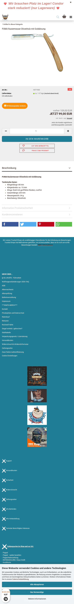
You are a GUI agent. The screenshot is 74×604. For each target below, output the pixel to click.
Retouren (5, 321)
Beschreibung (9, 168)
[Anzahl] (37, 131)
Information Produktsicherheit (17, 208)
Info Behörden (11, 509)
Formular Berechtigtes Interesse (18, 528)
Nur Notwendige (37, 592)
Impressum (6, 301)
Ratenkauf (6, 317)
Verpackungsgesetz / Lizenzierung (14, 336)
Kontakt (5, 309)
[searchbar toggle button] (57, 17)
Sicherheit (9, 480)
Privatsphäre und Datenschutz (13, 313)
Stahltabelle (6, 332)
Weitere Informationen (37, 599)
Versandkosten (7, 340)
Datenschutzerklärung (20, 579)
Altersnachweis (7, 289)
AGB (3, 286)
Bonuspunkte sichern (14, 105)
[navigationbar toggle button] (70, 17)
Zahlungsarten (7, 348)
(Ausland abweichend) (51, 93)
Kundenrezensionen (12, 214)
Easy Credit (21, 560)
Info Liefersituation (7, 96)
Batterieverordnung (9, 297)
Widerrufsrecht (11, 490)
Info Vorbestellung (12, 519)
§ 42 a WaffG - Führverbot (11, 278)
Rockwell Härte (7, 325)
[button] (6, 131)
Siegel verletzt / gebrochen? (12, 329)
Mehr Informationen (45, 245)
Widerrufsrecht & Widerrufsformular (15, 344)
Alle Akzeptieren (37, 584)
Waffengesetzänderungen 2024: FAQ (15, 282)
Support (9, 461)
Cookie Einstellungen (9, 356)
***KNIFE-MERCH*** (9, 305)
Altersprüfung (7, 293)
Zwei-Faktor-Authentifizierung (13, 352)
